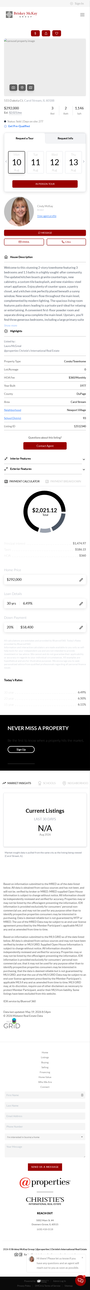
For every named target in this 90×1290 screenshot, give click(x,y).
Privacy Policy (24, 1286)
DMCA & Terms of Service (47, 1286)
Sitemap (69, 1286)
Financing (45, 1072)
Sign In (77, 3)
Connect (44, 1087)
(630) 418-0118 (45, 1229)
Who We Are (45, 1082)
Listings (45, 1057)
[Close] (82, 1257)
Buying (45, 1062)
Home (45, 1052)
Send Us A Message (45, 1167)
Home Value (45, 1077)
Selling (44, 1067)
